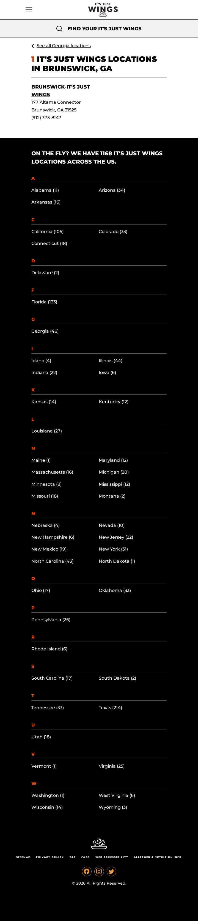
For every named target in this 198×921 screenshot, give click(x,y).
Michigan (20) (114, 472)
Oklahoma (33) (115, 590)
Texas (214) (110, 707)
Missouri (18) (44, 496)
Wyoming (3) (113, 807)
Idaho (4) (41, 360)
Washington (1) (47, 795)
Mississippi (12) (114, 484)
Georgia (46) (45, 331)
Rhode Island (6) (49, 649)
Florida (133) (44, 302)
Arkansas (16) (46, 202)
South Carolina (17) (52, 678)
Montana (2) (112, 496)
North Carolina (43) (52, 561)
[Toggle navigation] (29, 10)
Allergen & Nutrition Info (158, 857)
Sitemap (23, 857)
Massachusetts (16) (52, 472)
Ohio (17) (40, 590)
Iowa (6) (107, 372)
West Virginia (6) (117, 795)
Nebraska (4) (45, 525)
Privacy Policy (50, 857)
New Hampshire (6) (52, 537)
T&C (73, 857)
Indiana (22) (44, 372)
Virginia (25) (112, 766)
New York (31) (113, 549)
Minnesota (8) (46, 484)
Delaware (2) (45, 272)
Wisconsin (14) (47, 807)
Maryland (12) (113, 460)
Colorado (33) (113, 231)
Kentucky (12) (113, 401)
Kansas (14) (43, 401)
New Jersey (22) (116, 537)
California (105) (47, 231)
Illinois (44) (110, 360)
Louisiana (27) (46, 431)
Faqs (85, 857)
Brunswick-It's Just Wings (60, 91)
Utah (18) (41, 737)
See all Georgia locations (64, 45)
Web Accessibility (111, 857)
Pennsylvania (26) (50, 619)
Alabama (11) (45, 190)
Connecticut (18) (49, 243)
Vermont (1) (44, 766)
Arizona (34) (112, 190)
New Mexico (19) (49, 549)
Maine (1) (41, 460)
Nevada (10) (112, 525)
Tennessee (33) (47, 707)
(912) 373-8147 (46, 117)
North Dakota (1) (117, 561)
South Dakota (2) (117, 678)
